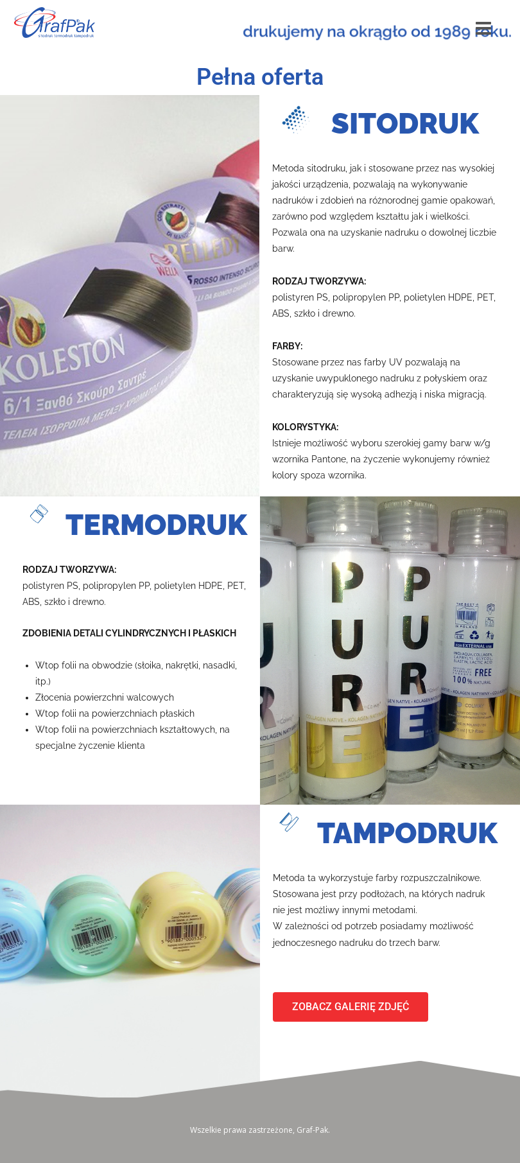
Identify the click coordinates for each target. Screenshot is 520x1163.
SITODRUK (405, 124)
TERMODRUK (156, 525)
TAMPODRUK (407, 833)
